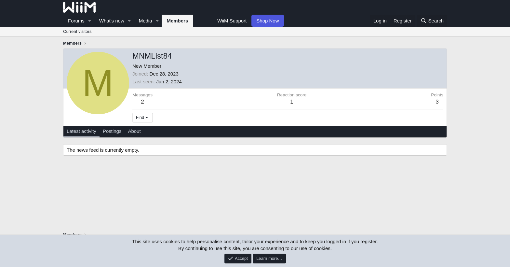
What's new (111, 20)
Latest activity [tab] (81, 131)
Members (177, 20)
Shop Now (267, 20)
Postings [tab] (112, 131)
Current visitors (77, 31)
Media (145, 20)
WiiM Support (232, 20)
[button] (89, 21)
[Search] (432, 21)
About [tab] (134, 131)
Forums (76, 20)
